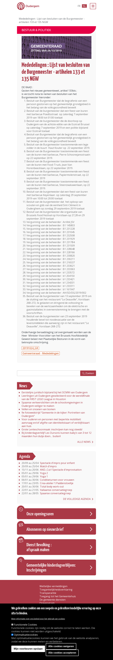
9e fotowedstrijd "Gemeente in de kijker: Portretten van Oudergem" (53, 414)
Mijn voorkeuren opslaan (28, 648)
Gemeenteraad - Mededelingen (41, 353)
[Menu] (93, 6)
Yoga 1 (35, 476)
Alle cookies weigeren (61, 646)
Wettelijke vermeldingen (53, 586)
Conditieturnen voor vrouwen (48, 479)
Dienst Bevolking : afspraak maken (39, 547)
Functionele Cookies (25, 624)
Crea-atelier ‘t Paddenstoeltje (47, 483)
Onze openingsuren (40, 514)
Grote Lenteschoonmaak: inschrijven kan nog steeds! (52, 429)
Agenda (24, 457)
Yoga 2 (35, 473)
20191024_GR (30, 348)
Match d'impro (39, 466)
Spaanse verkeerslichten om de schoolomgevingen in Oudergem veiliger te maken (52, 404)
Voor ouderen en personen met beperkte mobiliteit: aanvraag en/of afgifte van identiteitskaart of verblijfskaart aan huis (56, 423)
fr (79, 6)
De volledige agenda (77, 499)
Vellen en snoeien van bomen (38, 409)
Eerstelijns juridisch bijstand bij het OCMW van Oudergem (55, 392)
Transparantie (48, 593)
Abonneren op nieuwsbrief (45, 529)
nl (84, 6)
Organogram (47, 603)
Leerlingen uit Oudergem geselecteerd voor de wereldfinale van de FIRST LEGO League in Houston (56, 397)
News (23, 386)
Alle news (84, 442)
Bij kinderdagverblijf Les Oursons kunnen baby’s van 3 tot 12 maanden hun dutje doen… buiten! (56, 434)
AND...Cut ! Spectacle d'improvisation (52, 469)
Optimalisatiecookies (26, 634)
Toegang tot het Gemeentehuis (58, 596)
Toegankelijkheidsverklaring (56, 589)
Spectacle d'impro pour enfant (48, 463)
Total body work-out (43, 486)
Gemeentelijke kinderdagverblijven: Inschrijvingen (51, 567)
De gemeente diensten (53, 599)
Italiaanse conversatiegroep (47, 490)
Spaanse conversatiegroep (46, 493)
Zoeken (89, 373)
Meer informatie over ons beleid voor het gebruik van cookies (38, 618)
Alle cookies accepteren (62, 652)
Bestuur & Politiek (36, 30)
